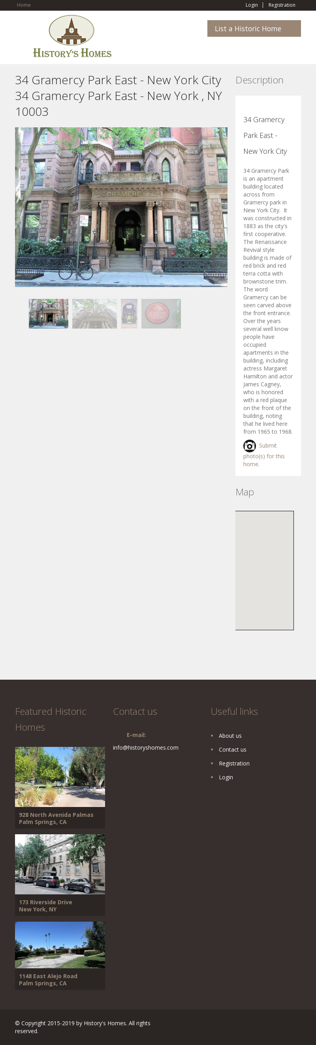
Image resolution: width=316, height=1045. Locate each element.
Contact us (232, 749)
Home (24, 5)
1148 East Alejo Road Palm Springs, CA (48, 979)
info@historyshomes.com (146, 747)
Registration (282, 5)
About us (230, 735)
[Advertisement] (78, 384)
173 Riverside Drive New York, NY (45, 905)
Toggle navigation (22, 33)
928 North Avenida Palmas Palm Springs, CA (56, 818)
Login (252, 5)
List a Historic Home (248, 28)
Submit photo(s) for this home (264, 455)
